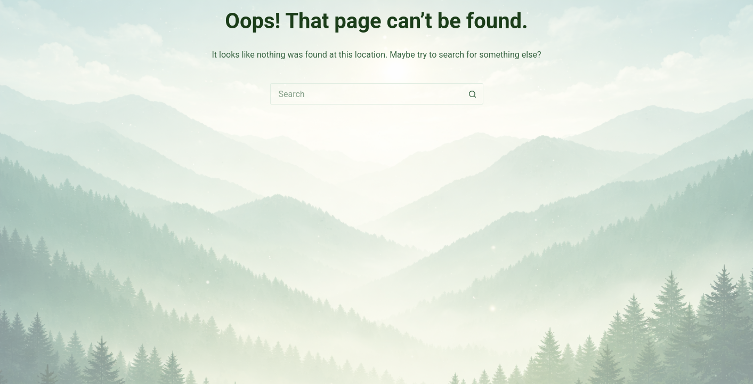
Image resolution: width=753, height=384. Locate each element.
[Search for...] (366, 94)
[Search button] (472, 94)
